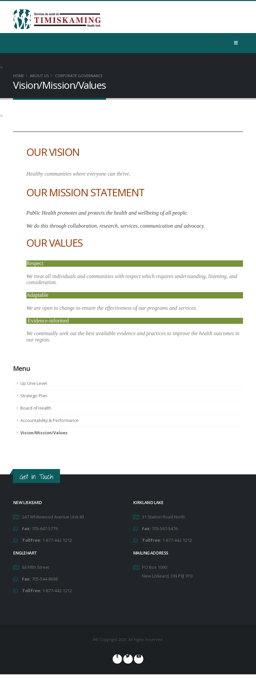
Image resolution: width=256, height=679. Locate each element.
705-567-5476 (165, 528)
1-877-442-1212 (57, 540)
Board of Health (35, 408)
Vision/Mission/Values (44, 433)
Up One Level (33, 383)
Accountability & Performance (49, 420)
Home (18, 75)
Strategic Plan (33, 396)
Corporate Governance (79, 75)
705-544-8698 (45, 579)
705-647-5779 (45, 528)
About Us (39, 75)
